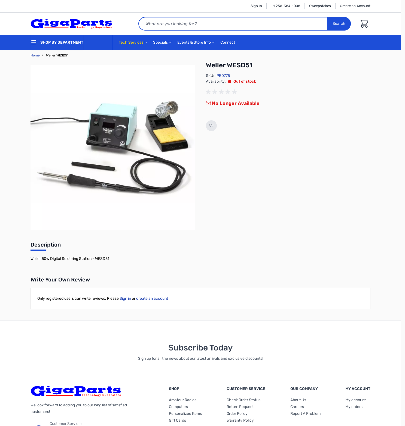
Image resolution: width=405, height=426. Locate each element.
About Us (298, 400)
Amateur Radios (182, 400)
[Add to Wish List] (211, 125)
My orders (354, 406)
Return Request (240, 406)
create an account (152, 298)
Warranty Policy (240, 420)
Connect (228, 42)
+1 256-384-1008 (285, 6)
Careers (297, 406)
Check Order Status (243, 400)
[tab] (46, 246)
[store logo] (71, 24)
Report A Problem (305, 413)
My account (355, 400)
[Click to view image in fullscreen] (113, 147)
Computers (178, 406)
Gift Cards (177, 420)
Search (339, 23)
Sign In (256, 6)
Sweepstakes (320, 6)
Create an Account (355, 6)
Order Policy (237, 413)
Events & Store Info (194, 42)
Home (35, 55)
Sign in (125, 298)
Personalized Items (185, 413)
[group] (222, 92)
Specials (160, 42)
